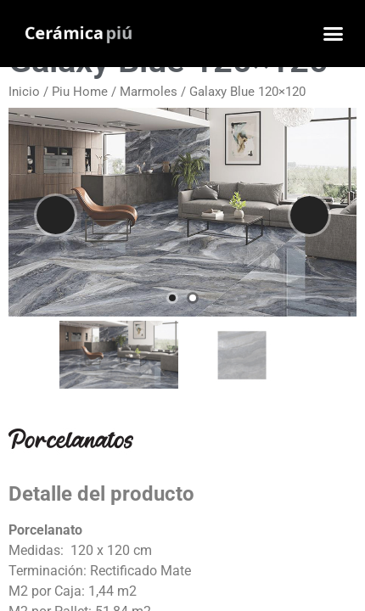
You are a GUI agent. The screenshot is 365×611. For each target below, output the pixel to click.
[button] (333, 34)
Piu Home (80, 91)
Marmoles (148, 91)
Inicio (24, 91)
